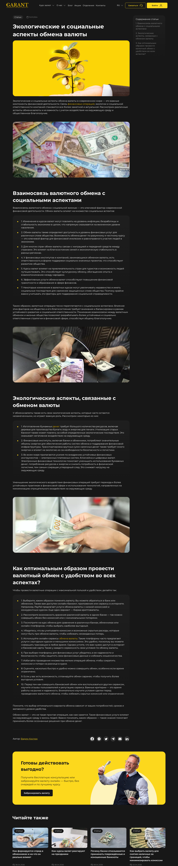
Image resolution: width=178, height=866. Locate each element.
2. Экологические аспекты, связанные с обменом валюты (147, 36)
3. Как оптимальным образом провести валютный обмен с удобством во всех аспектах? (146, 48)
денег (56, 426)
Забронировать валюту (37, 793)
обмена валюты (68, 638)
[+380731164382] (135, 5)
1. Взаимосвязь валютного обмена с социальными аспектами (149, 26)
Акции (77, 5)
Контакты (100, 5)
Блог (70, 5)
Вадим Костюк (29, 738)
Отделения (88, 5)
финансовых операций (81, 104)
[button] (47, 5)
